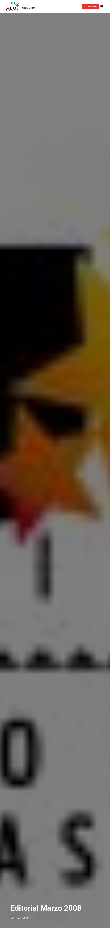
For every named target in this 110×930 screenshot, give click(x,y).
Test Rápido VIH (90, 6)
